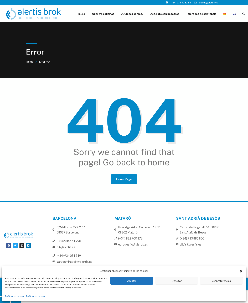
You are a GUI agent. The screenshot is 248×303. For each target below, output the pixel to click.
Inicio (81, 13)
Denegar (177, 280)
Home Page (124, 179)
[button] (241, 271)
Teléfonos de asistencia (201, 13)
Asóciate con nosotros (164, 13)
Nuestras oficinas (103, 13)
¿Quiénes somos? (132, 13)
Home (29, 61)
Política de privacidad (14, 296)
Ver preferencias (221, 280)
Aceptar (131, 280)
